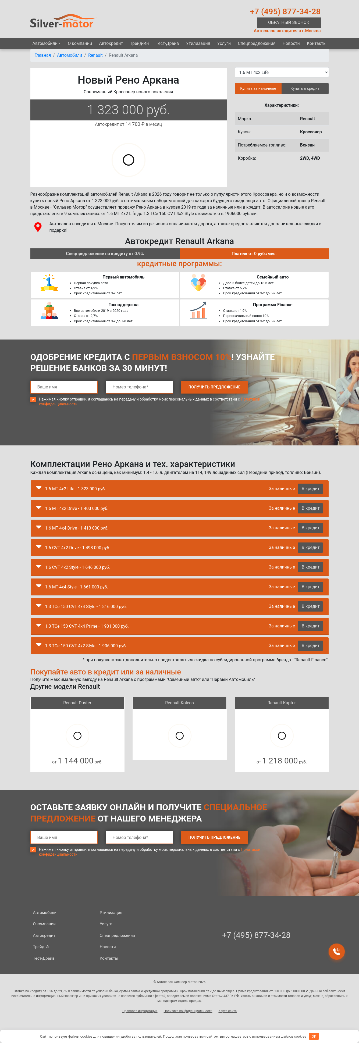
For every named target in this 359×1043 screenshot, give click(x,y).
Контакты (316, 43)
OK (314, 1036)
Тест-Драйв (167, 43)
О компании (80, 43)
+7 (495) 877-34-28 (285, 11)
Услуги (224, 43)
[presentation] (71, 430)
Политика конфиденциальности (188, 1011)
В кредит (311, 488)
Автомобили (45, 43)
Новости (291, 43)
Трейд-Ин (139, 43)
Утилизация (198, 43)
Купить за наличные (258, 88)
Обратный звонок (288, 22)
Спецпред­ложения (256, 43)
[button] (38, 489)
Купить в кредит (305, 88)
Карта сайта (227, 1011)
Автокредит (111, 43)
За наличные (282, 488)
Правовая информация (140, 1011)
